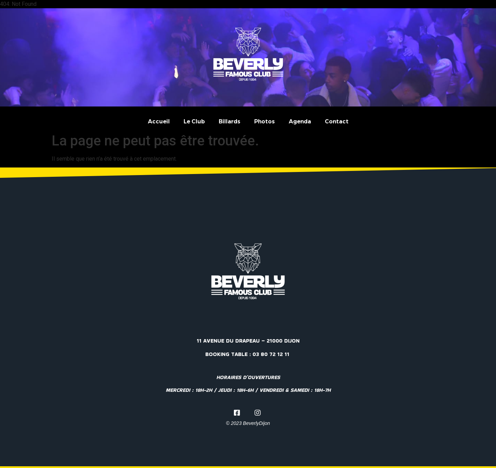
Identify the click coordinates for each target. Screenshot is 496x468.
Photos (264, 121)
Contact (337, 121)
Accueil (159, 121)
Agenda (300, 121)
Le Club (194, 121)
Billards (229, 121)
